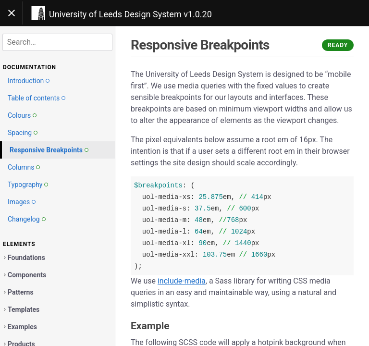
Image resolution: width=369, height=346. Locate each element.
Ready (338, 45)
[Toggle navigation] (11, 13)
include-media (182, 280)
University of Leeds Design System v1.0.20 (130, 14)
